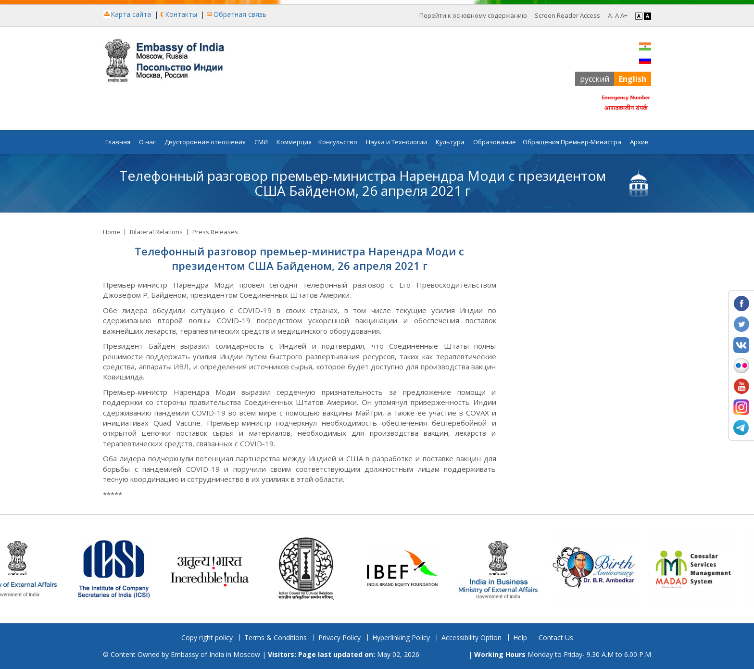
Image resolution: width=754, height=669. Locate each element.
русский (594, 79)
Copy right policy (207, 637)
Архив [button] (639, 142)
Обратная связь (240, 14)
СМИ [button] (261, 142)
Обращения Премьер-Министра (572, 142)
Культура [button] (450, 142)
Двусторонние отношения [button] (205, 142)
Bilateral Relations (156, 231)
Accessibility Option (471, 637)
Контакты (181, 14)
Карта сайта (131, 14)
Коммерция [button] (294, 142)
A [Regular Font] (617, 15)
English (632, 79)
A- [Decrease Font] (611, 15)
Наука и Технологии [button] (396, 142)
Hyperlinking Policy (401, 637)
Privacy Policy (339, 637)
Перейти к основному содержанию (473, 15)
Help (520, 637)
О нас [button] (147, 142)
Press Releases (215, 231)
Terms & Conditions (275, 637)
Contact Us (556, 637)
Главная (117, 142)
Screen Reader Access (567, 15)
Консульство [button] (337, 142)
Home (111, 231)
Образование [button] (494, 142)
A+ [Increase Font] (624, 15)
